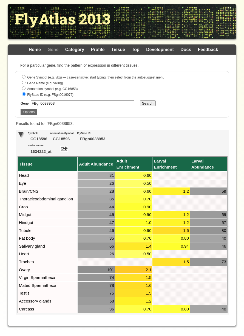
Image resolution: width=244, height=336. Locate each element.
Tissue (118, 49)
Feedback (208, 49)
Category (74, 49)
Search (148, 103)
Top (136, 49)
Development (160, 49)
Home (35, 49)
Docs (185, 49)
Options (29, 112)
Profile (98, 49)
